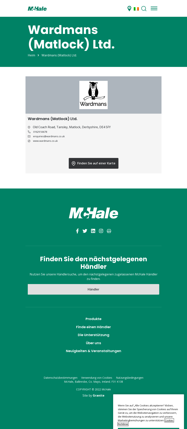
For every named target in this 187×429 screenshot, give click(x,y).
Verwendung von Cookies (96, 377)
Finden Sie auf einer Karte (93, 163)
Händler (93, 289)
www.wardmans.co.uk (45, 140)
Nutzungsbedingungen (129, 377)
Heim (31, 55)
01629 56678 (40, 131)
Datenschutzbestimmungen (60, 377)
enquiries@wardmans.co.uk (49, 136)
